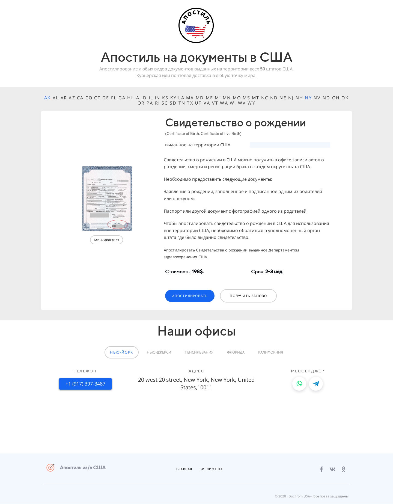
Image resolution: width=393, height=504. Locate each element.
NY (308, 98)
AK (47, 98)
